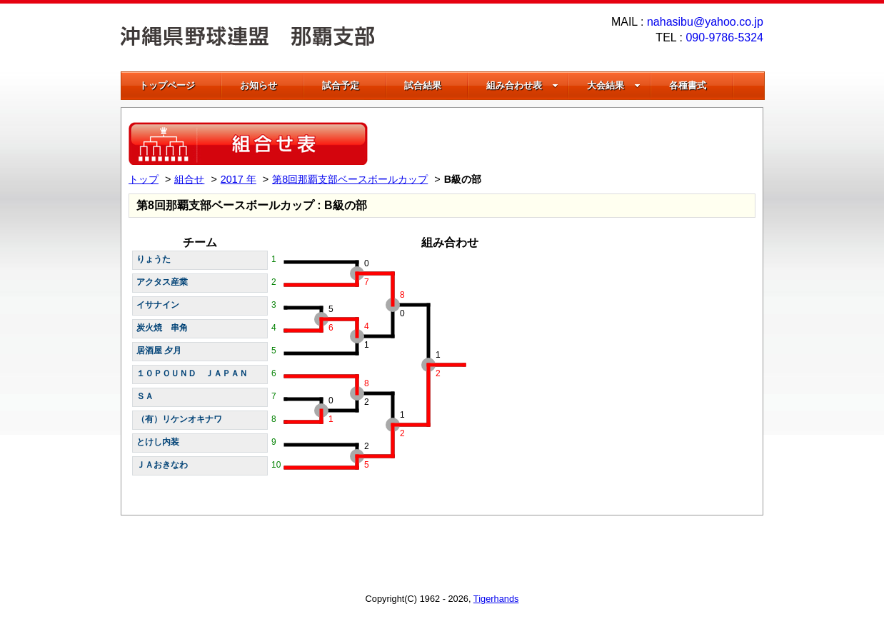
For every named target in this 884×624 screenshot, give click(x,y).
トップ (144, 179)
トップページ (167, 85)
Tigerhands (496, 598)
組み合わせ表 (522, 85)
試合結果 (422, 85)
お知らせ (258, 85)
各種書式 (687, 85)
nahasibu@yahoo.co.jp (705, 22)
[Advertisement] (588, 143)
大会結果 (614, 85)
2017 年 (238, 179)
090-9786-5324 (724, 37)
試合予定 (340, 85)
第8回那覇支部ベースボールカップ (350, 179)
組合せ (189, 179)
